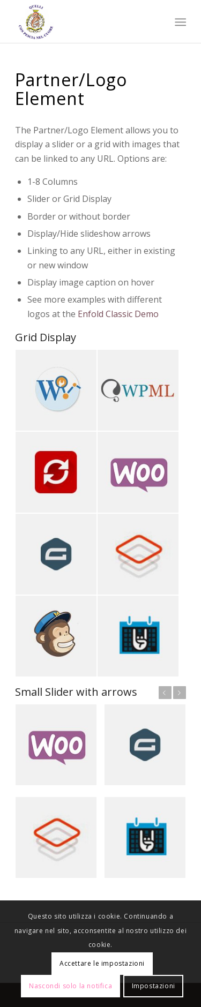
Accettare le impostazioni (102, 963)
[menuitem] (179, 22)
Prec (165, 692)
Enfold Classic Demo (118, 314)
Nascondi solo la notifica (70, 985)
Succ (179, 692)
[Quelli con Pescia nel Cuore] (83, 21)
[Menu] (179, 22)
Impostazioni (153, 985)
